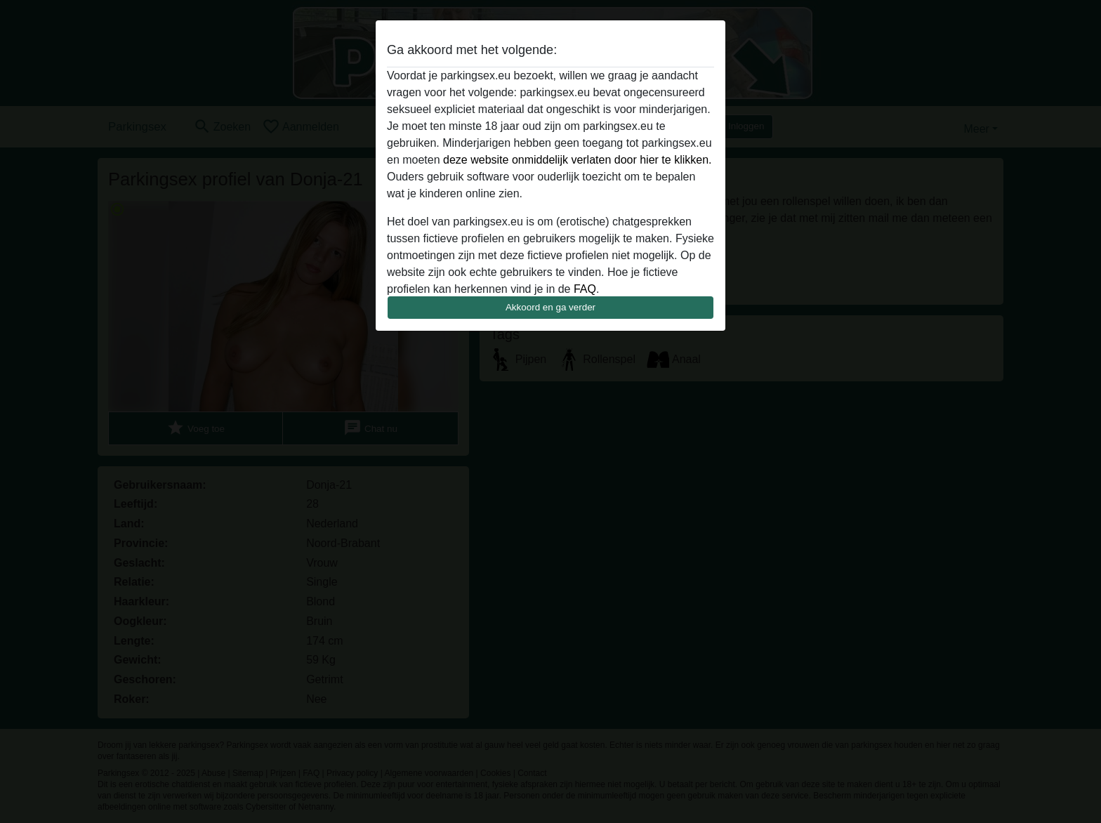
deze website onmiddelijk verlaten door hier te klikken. (577, 160)
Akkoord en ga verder (550, 307)
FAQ (585, 289)
